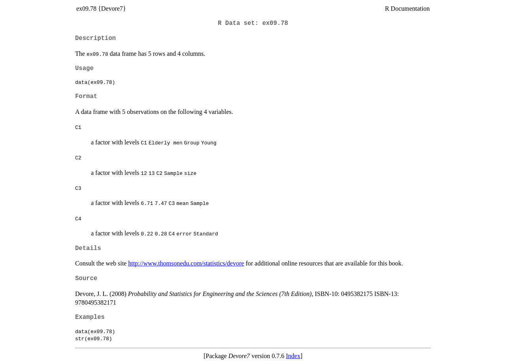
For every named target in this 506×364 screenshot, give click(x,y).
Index (293, 356)
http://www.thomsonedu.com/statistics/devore (186, 263)
